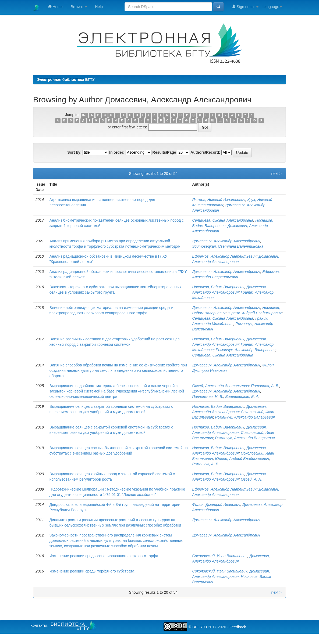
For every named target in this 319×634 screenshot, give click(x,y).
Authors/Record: (205, 152)
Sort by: (74, 152)
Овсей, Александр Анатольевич (220, 386)
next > (276, 173)
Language (272, 7)
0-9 (84, 115)
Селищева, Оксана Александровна (222, 220)
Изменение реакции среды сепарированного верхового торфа (103, 556)
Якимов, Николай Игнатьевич (218, 199)
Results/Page (164, 152)
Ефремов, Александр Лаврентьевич (224, 256)
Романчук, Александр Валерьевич (245, 350)
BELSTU (199, 627)
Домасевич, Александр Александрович (226, 241)
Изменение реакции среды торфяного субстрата (91, 571)
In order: (117, 152)
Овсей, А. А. (251, 479)
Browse (79, 7)
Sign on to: (245, 6)
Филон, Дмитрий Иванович (216, 504)
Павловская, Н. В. (207, 396)
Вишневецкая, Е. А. (242, 396)
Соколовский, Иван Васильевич (219, 556)
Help (99, 7)
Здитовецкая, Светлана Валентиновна (227, 246)
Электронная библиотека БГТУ (66, 79)
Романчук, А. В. (205, 464)
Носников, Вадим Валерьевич (218, 287)
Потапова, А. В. (265, 386)
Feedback (237, 627)
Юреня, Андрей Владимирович (255, 313)
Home (55, 6)
